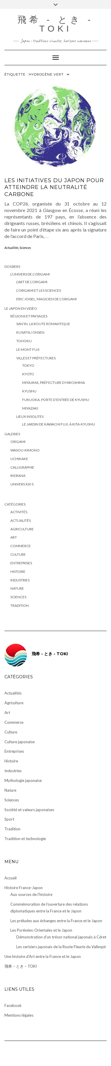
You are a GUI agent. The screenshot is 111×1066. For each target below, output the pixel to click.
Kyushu (29, 391)
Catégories (14, 504)
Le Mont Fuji (27, 349)
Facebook (13, 1005)
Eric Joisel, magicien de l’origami (46, 299)
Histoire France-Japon (23, 887)
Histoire (17, 571)
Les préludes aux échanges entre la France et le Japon (56, 920)
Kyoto (28, 374)
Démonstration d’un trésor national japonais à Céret (61, 937)
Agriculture (22, 529)
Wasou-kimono (25, 450)
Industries (20, 580)
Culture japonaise (19, 741)
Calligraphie (22, 467)
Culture (18, 554)
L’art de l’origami (31, 282)
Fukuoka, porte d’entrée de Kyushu (55, 399)
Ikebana (17, 475)
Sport (9, 819)
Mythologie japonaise (23, 780)
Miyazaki (30, 408)
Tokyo (28, 365)
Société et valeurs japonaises (29, 809)
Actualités (11, 248)
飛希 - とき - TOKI (55, 24)
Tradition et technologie (25, 838)
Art (13, 537)
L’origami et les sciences (38, 290)
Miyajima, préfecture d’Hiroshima (53, 382)
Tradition (19, 605)
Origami (17, 441)
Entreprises (21, 563)
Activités (18, 512)
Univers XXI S (21, 484)
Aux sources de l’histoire (31, 894)
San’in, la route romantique (43, 324)
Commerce (20, 546)
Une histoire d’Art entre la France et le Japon (42, 956)
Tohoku (24, 341)
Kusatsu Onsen (30, 332)
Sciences (25, 248)
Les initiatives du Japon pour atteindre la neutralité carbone (54, 187)
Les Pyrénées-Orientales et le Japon (41, 930)
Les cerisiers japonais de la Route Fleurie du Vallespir (61, 946)
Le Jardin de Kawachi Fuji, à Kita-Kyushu (58, 424)
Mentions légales (18, 1015)
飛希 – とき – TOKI (20, 966)
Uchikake (19, 459)
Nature (17, 588)
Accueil (10, 878)
